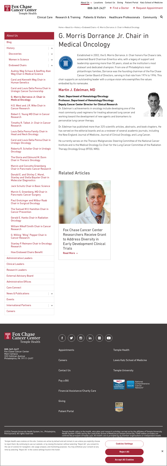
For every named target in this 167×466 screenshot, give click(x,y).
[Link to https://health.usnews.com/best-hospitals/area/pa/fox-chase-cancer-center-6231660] (119, 407)
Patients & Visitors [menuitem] (95, 17)
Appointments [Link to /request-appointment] (66, 350)
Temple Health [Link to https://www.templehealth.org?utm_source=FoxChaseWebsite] (121, 350)
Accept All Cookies (124, 461)
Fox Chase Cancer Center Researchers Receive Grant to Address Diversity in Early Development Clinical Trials (84, 239)
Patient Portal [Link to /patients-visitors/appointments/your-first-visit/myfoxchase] (66, 411)
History (77, 27)
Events (10, 299)
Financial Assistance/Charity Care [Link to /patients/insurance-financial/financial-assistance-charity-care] (77, 391)
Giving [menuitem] (120, 3)
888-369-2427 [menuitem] (97, 8)
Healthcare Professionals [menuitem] (124, 17)
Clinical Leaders (15, 264)
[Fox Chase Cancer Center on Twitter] (71, 338)
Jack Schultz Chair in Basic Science (30, 186)
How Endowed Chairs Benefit (27, 252)
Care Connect (14, 287)
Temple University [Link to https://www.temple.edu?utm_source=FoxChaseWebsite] (123, 370)
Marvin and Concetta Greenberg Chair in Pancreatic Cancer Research (31, 167)
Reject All (124, 453)
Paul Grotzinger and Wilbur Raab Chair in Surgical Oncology (29, 202)
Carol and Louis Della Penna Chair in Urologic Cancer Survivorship (31, 90)
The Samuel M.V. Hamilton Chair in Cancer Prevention (29, 211)
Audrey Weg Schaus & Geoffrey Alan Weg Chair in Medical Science (31, 72)
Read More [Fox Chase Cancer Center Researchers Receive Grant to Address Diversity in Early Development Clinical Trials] (69, 253)
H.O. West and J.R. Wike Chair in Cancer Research (28, 107)
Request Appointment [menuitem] (149, 8)
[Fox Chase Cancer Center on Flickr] (99, 338)
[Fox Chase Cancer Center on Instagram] (80, 338)
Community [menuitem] (150, 17)
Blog (9, 42)
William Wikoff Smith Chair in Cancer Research (31, 228)
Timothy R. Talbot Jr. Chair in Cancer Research (31, 124)
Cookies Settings (124, 445)
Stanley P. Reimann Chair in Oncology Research (31, 245)
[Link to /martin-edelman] (153, 103)
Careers (11, 311)
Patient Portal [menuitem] (131, 3)
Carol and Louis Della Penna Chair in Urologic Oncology (31, 142)
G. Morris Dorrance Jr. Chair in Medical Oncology (28, 98)
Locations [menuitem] (98, 3)
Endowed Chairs (89, 27)
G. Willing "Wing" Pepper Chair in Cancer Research (29, 236)
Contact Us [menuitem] (110, 3)
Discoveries (15, 54)
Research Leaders (17, 270)
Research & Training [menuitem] (68, 17)
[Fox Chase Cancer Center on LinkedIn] (90, 338)
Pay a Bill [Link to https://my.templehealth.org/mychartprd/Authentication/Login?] (64, 380)
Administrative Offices (19, 282)
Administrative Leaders (19, 258)
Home (61, 27)
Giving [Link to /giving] (62, 401)
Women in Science (19, 59)
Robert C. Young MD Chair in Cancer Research (30, 116)
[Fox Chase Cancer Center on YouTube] (108, 338)
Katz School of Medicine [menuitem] (151, 3)
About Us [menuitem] (85, 3)
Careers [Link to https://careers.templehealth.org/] (63, 360)
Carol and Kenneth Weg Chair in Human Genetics (28, 81)
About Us (69, 27)
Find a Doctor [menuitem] (121, 8)
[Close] (162, 452)
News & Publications (18, 293)
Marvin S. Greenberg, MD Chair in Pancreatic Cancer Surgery (29, 193)
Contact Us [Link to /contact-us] (65, 370)
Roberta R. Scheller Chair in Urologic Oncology (31, 150)
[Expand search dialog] (161, 18)
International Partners (19, 305)
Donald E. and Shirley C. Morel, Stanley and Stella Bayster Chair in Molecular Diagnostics (30, 177)
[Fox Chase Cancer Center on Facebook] (62, 338)
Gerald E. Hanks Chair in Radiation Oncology (29, 219)
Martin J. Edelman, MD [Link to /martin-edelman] (77, 90)
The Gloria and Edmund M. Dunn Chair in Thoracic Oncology (28, 159)
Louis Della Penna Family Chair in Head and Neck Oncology (29, 133)
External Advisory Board (20, 276)
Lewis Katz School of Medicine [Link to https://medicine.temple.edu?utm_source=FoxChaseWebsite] (130, 360)
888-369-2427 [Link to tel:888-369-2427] (11, 349)
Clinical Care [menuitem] (45, 17)
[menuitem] (161, 19)
